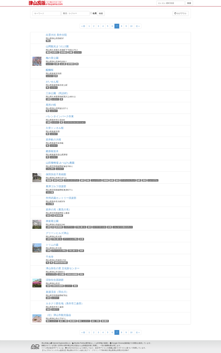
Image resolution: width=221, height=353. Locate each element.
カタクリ (55, 309)
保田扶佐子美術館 (56, 174)
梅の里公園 (52, 58)
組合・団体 (64, 321)
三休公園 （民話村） (57, 93)
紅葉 (109, 227)
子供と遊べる (80, 227)
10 (131, 26)
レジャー (78, 52)
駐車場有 (64, 52)
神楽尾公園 (52, 221)
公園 (48, 99)
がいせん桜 (52, 81)
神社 (48, 41)
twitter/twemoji (72, 348)
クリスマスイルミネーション (75, 122)
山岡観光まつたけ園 (57, 46)
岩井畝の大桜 (53, 139)
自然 (56, 64)
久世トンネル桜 (55, 128)
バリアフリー (69, 227)
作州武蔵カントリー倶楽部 (61, 198)
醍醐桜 (49, 70)
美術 (87, 180)
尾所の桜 (51, 104)
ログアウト (180, 13)
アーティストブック (72, 180)
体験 (70, 52)
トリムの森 (52, 244)
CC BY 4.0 (120, 348)
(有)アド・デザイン (91, 350)
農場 (48, 52)
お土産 (63, 64)
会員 (93, 13)
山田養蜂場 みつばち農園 (60, 162)
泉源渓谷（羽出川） (57, 291)
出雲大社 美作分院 (56, 34)
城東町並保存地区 (60, 263)
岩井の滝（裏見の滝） (58, 209)
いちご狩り (50, 169)
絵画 (55, 180)
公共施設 (61, 274)
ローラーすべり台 (99, 227)
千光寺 (49, 256)
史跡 (48, 286)
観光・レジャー (52, 321)
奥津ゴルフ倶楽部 (56, 186)
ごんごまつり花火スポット (122, 227)
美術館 (49, 180)
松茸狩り (55, 52)
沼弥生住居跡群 (72, 274)
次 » (138, 26)
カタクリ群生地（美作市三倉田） (65, 303)
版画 (60, 180)
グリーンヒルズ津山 (57, 233)
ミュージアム (96, 180)
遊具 (89, 227)
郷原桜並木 (52, 151)
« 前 (83, 26)
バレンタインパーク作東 (60, 116)
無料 (82, 180)
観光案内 (73, 321)
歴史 (81, 274)
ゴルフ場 (50, 192)
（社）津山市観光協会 (58, 315)
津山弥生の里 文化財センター (62, 268)
